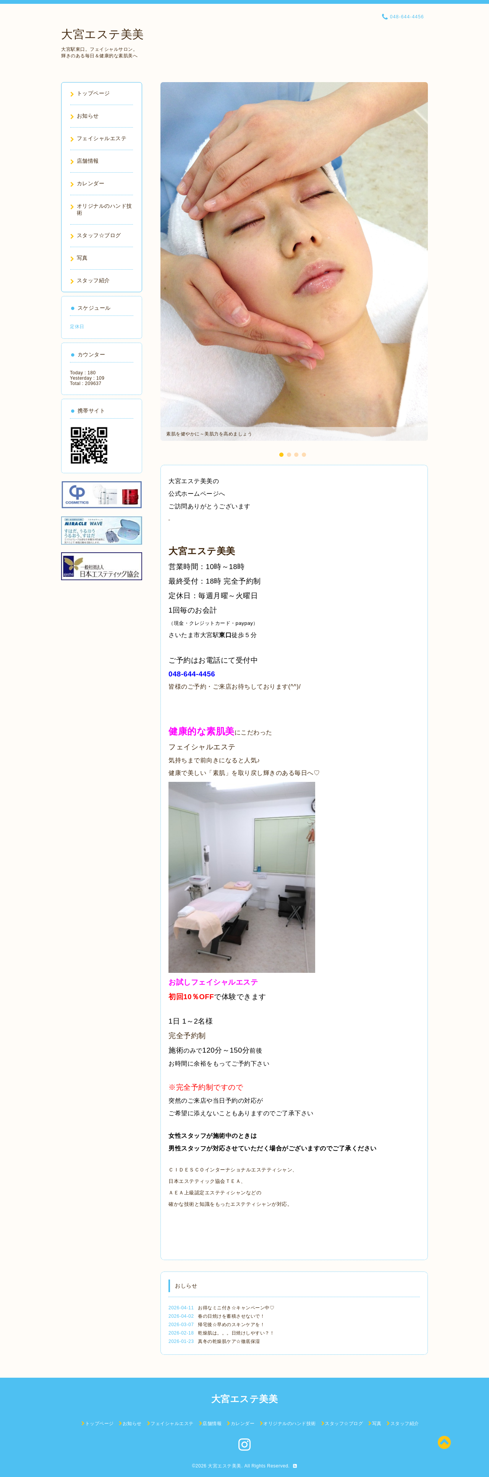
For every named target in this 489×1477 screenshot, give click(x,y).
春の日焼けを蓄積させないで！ (231, 1316)
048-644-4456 (191, 674)
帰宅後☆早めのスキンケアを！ (231, 1324)
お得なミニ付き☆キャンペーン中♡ (236, 1307)
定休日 (77, 326)
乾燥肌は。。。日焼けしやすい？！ (236, 1333)
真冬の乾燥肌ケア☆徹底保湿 (229, 1341)
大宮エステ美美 (102, 34)
